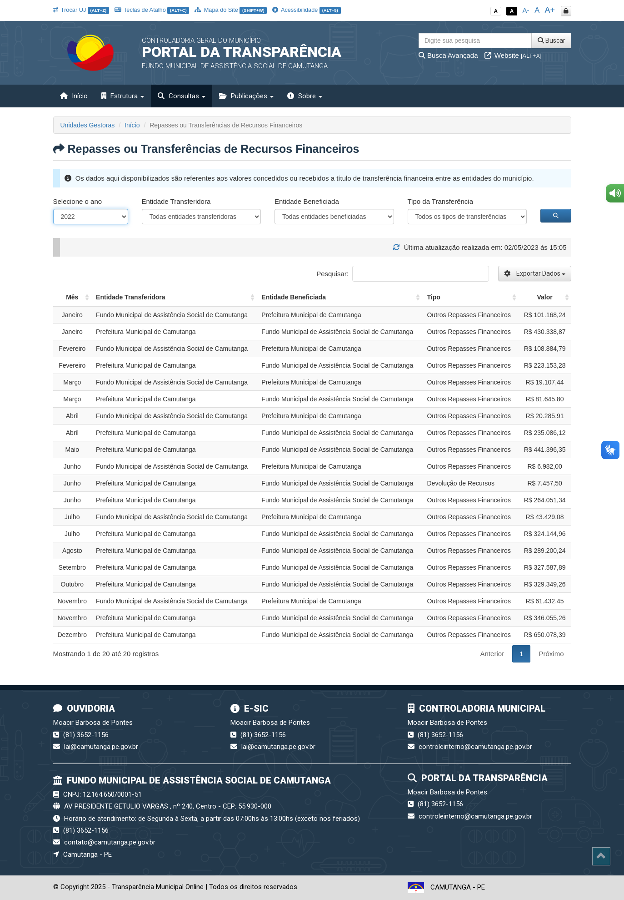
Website (513, 55)
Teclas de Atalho (152, 9)
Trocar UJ (81, 9)
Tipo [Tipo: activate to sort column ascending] (433, 297)
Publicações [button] (246, 96)
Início (74, 96)
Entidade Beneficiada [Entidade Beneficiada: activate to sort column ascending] (293, 297)
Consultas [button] (181, 96)
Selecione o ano (77, 201)
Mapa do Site (231, 9)
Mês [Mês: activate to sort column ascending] (72, 297)
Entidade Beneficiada (307, 201)
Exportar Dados (534, 273)
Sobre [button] (304, 96)
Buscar (551, 40)
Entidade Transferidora (176, 201)
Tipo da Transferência (441, 201)
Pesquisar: (402, 274)
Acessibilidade (306, 9)
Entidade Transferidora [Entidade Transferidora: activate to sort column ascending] (130, 297)
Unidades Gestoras (87, 125)
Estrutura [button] (122, 96)
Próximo (551, 653)
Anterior (492, 653)
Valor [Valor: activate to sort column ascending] (544, 297)
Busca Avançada (448, 55)
